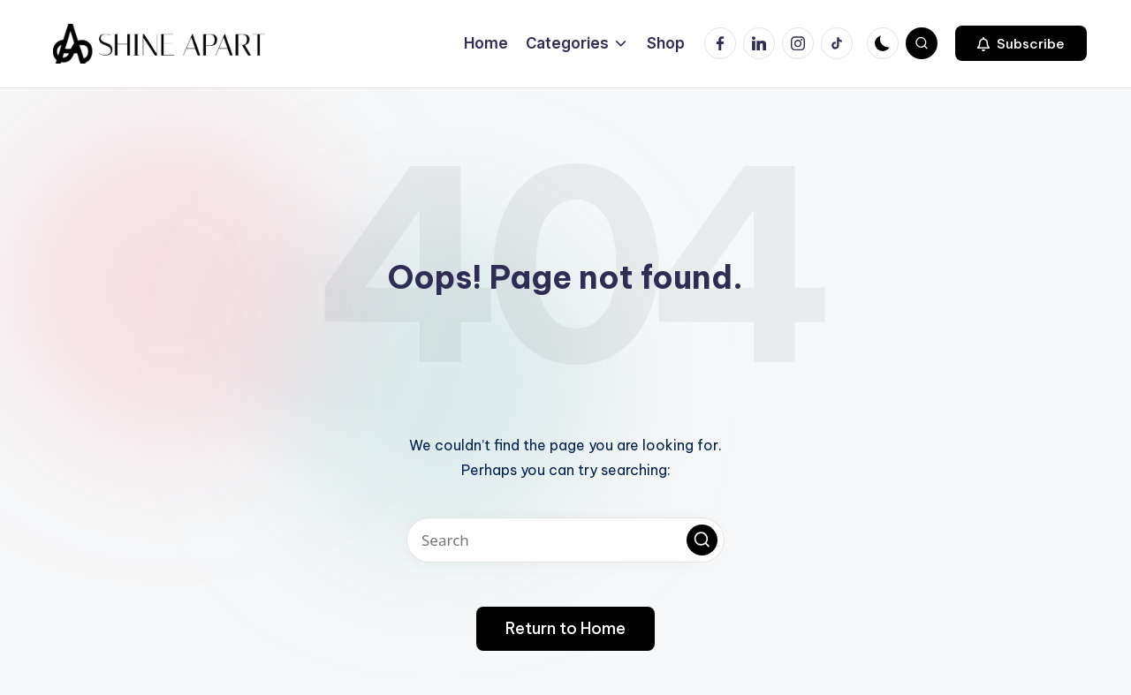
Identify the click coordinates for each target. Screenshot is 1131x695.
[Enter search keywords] (565, 540)
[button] (1021, 43)
